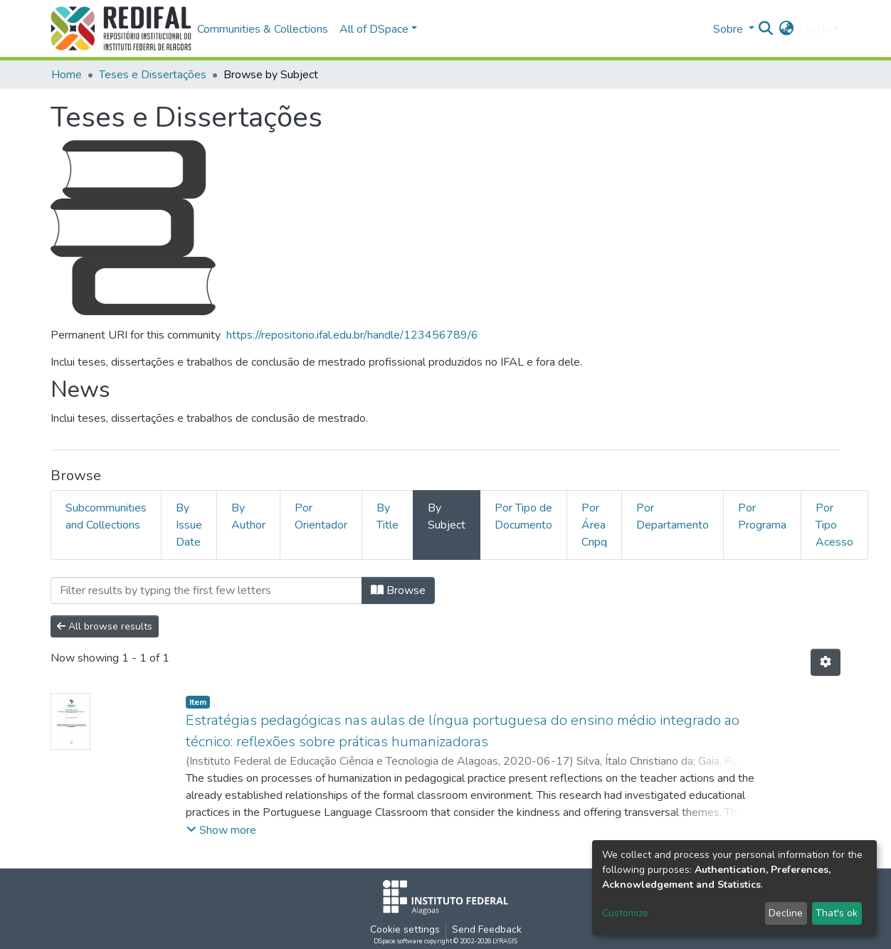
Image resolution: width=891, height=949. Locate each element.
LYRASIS (504, 941)
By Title (387, 516)
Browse (398, 590)
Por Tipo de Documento (523, 516)
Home (66, 75)
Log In (815, 29)
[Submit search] (766, 29)
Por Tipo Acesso (834, 525)
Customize (625, 913)
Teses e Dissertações (152, 75)
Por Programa (762, 516)
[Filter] (206, 590)
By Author (248, 516)
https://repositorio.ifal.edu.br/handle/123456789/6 (352, 335)
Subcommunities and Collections (106, 516)
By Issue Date (189, 525)
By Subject (446, 516)
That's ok (837, 913)
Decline (786, 913)
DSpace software (398, 941)
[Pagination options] (825, 662)
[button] (787, 29)
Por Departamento (672, 516)
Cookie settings (405, 929)
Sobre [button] (729, 29)
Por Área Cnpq (594, 525)
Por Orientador (321, 516)
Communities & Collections (262, 29)
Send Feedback (487, 929)
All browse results (104, 626)
